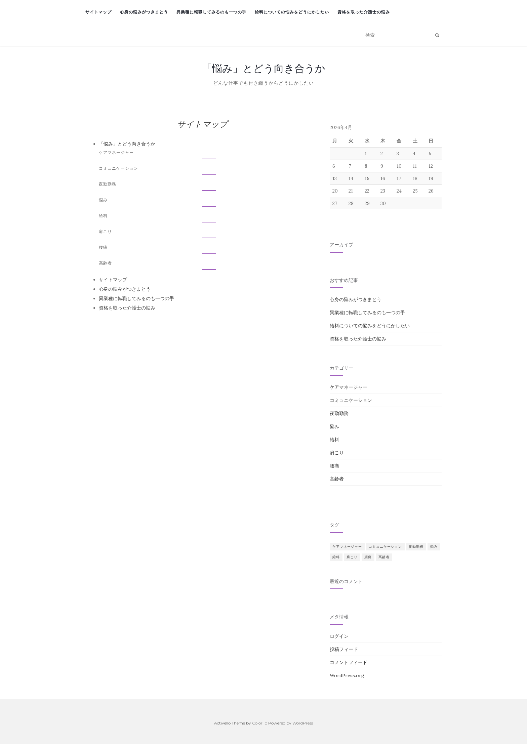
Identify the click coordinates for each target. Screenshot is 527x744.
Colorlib (259, 723)
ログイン (339, 636)
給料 (103, 215)
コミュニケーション (118, 168)
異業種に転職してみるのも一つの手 (211, 11)
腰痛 (103, 247)
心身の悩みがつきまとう (144, 11)
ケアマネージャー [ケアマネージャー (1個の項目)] (347, 546)
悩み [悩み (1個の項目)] (434, 546)
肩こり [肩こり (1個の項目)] (352, 557)
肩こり (105, 231)
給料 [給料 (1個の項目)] (336, 557)
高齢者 (105, 262)
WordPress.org (347, 675)
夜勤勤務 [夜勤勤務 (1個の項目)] (416, 546)
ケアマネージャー (116, 152)
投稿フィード (344, 649)
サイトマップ (98, 11)
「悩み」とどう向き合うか (263, 68)
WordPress (302, 723)
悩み (103, 199)
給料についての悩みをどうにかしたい (292, 11)
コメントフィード (348, 662)
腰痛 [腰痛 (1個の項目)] (368, 557)
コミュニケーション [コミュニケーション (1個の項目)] (385, 546)
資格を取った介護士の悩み (363, 11)
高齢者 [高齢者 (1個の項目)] (384, 557)
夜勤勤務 (107, 184)
